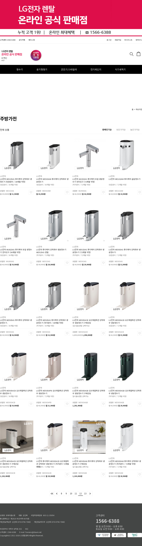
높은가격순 (135, 129)
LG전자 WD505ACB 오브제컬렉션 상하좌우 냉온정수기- (125, 318)
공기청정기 (42, 69)
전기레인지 (95, 69)
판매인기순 (107, 129)
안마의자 (61, 78)
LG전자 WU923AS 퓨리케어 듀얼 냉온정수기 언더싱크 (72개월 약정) (88, 177)
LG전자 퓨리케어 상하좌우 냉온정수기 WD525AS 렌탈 (52, 248)
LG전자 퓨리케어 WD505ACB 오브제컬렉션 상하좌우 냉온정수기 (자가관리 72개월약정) (52, 460)
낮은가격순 (121, 129)
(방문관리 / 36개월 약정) (11, 180)
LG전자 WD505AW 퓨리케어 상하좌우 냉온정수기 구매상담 (89, 460)
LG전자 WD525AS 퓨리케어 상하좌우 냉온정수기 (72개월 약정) (88, 248)
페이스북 (31, 40)
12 (80, 493)
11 (76, 493)
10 (71, 493)
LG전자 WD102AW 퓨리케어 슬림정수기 (124, 177)
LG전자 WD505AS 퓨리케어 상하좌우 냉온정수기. (16, 318)
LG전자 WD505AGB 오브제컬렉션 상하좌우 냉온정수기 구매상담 (89, 389)
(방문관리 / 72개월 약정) (120, 180)
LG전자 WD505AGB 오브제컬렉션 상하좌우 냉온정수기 (125, 389)
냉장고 (82, 78)
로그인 (109, 40)
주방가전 (139, 109)
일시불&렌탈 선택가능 (84, 392)
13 (85, 493)
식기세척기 (120, 69)
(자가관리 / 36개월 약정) (48, 321)
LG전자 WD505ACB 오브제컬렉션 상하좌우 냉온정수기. (16, 389)
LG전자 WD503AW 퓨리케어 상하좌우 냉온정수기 (52, 177)
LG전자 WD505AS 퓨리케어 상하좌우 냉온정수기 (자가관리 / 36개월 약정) (52, 318)
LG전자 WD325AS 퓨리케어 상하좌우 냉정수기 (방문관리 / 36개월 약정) (16, 177)
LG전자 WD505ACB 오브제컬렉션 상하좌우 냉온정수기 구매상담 (89, 318)
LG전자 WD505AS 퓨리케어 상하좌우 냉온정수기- (124, 248)
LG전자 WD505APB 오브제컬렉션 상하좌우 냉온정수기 (52, 389)
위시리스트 (128, 40)
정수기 (19, 69)
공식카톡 (22, 40)
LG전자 (8, 175)
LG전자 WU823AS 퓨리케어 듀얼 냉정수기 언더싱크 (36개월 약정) (16, 248)
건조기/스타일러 (69, 69)
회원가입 (118, 40)
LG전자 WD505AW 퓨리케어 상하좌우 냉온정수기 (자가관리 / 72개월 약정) (125, 460)
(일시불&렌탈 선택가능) (84, 321)
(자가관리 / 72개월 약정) (84, 180)
